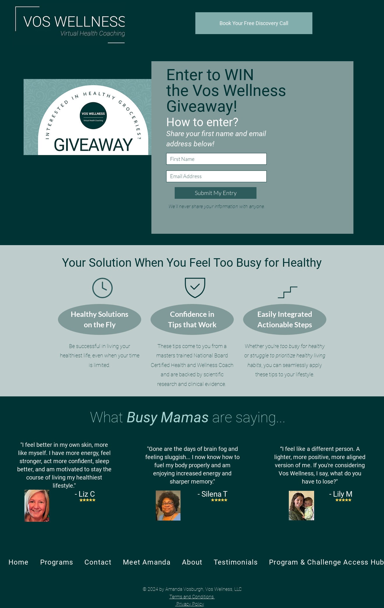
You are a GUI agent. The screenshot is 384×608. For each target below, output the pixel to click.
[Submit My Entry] (215, 193)
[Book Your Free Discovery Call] (253, 23)
